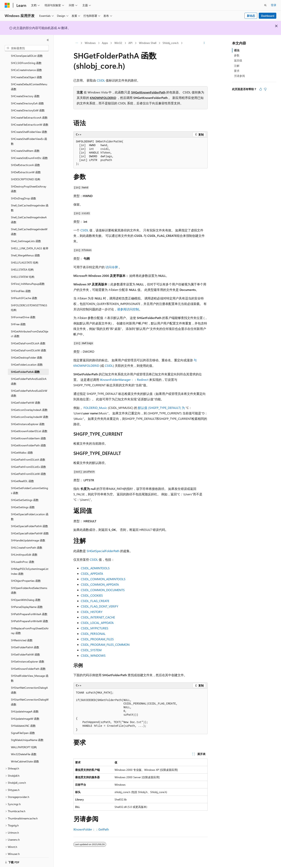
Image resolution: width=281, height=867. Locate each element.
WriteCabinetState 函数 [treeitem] (25, 757)
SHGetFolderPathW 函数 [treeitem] (25, 398)
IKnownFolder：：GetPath (91, 829)
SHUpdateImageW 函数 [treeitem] (25, 714)
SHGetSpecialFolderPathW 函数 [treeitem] (30, 528)
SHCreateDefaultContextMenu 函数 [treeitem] (29, 82)
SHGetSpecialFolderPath (103, 551)
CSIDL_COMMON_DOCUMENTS (103, 590)
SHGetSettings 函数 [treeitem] (23, 502)
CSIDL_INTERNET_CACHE (98, 617)
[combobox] (27, 48)
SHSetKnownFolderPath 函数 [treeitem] (28, 664)
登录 (273, 5)
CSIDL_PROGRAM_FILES (97, 639)
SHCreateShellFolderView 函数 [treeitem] (29, 127)
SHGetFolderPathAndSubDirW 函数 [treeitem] (29, 388)
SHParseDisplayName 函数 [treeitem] (27, 602)
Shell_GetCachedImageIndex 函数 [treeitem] (29, 203)
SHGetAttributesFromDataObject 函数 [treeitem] (29, 329)
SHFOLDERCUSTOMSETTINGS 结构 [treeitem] (29, 303)
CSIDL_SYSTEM (91, 650)
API (130, 43)
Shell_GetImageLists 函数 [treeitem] (26, 236)
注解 (236, 66)
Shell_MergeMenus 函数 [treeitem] (25, 250)
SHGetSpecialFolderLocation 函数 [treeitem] (29, 512)
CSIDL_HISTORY (91, 612)
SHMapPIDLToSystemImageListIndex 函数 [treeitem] (29, 566)
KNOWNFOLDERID (103, 98)
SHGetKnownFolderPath (148, 92)
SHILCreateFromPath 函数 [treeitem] (26, 543)
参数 (236, 55)
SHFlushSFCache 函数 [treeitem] (24, 293)
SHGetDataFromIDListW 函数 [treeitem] (28, 345)
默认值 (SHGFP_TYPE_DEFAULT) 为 (161, 408)
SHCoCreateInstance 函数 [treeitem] (26, 65)
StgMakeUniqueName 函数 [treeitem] (27, 735)
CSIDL (101, 80)
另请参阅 (239, 76)
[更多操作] (204, 43)
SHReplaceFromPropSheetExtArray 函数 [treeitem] (30, 626)
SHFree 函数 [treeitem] (18, 319)
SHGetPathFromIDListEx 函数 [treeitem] (28, 462)
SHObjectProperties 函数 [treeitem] (26, 576)
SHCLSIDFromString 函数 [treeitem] (26, 58)
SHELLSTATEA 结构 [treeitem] (22, 265)
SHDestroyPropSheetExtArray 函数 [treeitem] (28, 184)
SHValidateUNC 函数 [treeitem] (23, 721)
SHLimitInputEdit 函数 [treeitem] (24, 550)
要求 (236, 71)
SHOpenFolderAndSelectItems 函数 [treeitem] (29, 585)
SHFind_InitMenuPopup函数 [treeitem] (28, 279)
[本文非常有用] (260, 89)
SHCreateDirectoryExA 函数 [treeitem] (27, 98)
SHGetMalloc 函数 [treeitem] (22, 448)
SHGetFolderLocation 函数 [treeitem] (27, 360)
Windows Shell (147, 43)
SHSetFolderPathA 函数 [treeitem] (25, 642)
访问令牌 (111, 267)
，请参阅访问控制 (126, 309)
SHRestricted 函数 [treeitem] (22, 635)
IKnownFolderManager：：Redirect (124, 380)
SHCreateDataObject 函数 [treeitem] (26, 72)
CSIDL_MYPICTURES (94, 628)
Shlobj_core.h (171, 43)
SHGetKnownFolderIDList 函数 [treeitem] (29, 426)
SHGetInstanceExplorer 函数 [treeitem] (28, 419)
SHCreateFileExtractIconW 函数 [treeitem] (29, 120)
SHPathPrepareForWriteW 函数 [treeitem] (29, 616)
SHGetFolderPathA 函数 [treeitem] (25, 367)
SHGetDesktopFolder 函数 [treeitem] (26, 353)
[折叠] (48, 40)
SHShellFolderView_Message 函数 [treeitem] (29, 673)
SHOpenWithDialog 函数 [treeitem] (26, 595)
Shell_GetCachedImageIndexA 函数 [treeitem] (29, 215)
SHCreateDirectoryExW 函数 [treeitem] (28, 105)
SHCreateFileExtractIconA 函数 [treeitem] (29, 113)
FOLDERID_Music (95, 408)
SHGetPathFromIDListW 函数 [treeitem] (28, 469)
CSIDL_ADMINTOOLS (95, 568)
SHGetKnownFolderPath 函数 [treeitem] (28, 440)
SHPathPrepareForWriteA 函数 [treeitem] (29, 609)
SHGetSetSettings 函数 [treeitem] (25, 495)
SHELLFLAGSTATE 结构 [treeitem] (24, 258)
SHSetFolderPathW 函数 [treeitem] (25, 650)
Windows (90, 43)
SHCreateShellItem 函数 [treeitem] (25, 146)
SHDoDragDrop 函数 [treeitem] (23, 193)
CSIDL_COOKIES (92, 595)
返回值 (238, 60)
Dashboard (267, 16)
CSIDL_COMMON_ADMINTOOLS (103, 579)
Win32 (118, 43)
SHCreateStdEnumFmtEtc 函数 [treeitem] (29, 153)
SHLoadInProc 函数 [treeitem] (22, 557)
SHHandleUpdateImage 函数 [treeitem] (28, 535)
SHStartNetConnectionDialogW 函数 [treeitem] (30, 697)
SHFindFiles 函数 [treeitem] (21, 286)
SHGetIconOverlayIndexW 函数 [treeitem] (29, 412)
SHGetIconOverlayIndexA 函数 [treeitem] (29, 405)
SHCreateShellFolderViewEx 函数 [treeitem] (29, 136)
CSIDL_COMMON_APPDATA (100, 584)
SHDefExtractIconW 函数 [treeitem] (26, 167)
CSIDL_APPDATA (92, 573)
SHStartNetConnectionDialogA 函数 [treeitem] (29, 685)
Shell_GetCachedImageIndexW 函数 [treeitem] (29, 227)
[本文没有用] (265, 89)
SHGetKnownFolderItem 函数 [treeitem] (28, 433)
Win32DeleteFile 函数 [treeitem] (23, 749)
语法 (236, 50)
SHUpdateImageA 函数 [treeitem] (25, 707)
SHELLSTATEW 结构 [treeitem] (22, 272)
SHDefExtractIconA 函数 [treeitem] (25, 160)
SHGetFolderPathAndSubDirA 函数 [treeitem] (28, 376)
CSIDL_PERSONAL (93, 634)
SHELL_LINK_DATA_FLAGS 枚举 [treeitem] (29, 243)
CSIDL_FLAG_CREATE (95, 601)
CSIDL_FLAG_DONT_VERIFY (99, 606)
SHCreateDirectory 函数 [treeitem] (25, 91)
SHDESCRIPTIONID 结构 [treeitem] (25, 174)
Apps (105, 43)
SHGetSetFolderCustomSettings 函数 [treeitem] (29, 485)
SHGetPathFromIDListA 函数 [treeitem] (28, 455)
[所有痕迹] (76, 43)
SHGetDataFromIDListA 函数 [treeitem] (28, 338)
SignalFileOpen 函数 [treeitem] (23, 728)
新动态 (251, 16)
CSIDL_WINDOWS (93, 655)
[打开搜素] (265, 5)
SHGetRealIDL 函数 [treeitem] (22, 476)
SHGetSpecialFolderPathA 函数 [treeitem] (29, 521)
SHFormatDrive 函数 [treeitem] (23, 312)
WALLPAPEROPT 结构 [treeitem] (24, 742)
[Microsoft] (7, 5)
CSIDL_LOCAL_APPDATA (97, 623)
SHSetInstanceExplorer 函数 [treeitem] (27, 657)
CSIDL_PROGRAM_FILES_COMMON (105, 644)
